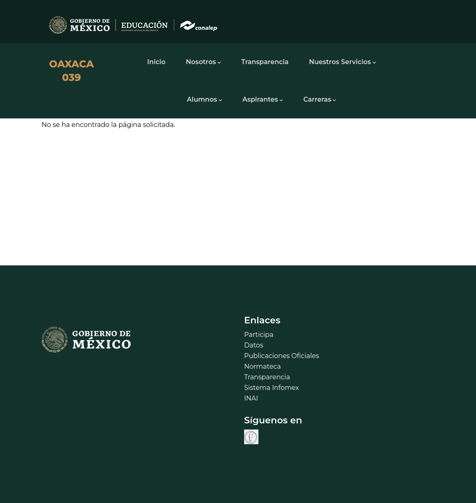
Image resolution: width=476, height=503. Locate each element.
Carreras (319, 100)
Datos (253, 345)
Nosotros (203, 62)
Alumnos (204, 100)
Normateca (262, 366)
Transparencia (265, 62)
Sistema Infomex (271, 388)
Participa (259, 334)
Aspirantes (262, 100)
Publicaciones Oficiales (281, 356)
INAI (251, 398)
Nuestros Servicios (342, 62)
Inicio (156, 62)
